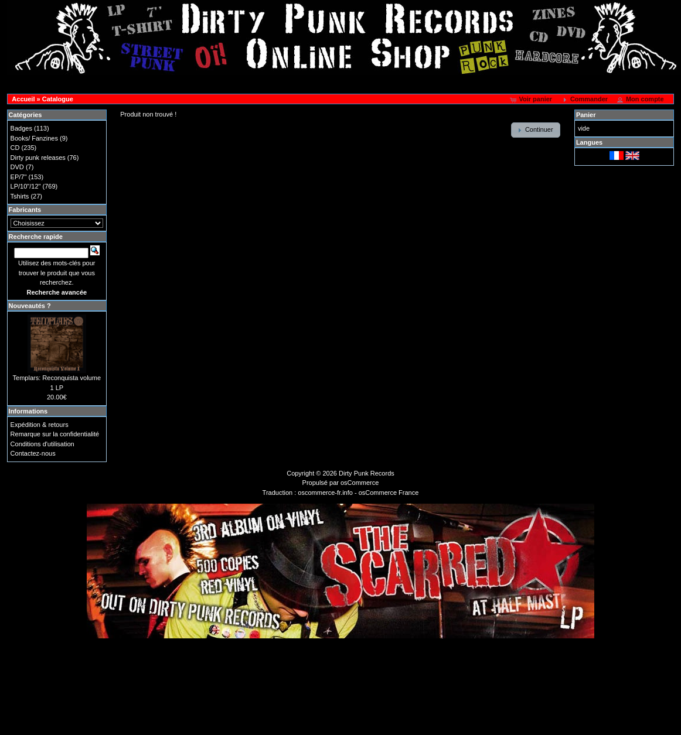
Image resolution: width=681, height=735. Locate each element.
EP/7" (19, 176)
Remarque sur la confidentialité (55, 433)
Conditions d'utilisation (42, 443)
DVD (17, 166)
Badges (21, 128)
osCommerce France (389, 492)
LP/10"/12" (26, 186)
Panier (586, 114)
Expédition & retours (40, 424)
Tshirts (20, 196)
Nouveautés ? (30, 305)
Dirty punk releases (38, 157)
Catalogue (57, 98)
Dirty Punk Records (366, 473)
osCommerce (359, 482)
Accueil (23, 98)
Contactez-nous (33, 453)
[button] (532, 100)
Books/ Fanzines (34, 138)
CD (15, 147)
